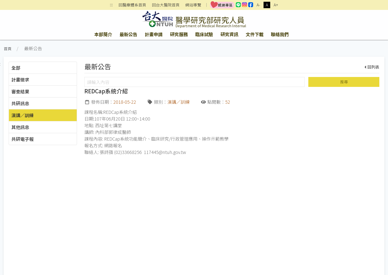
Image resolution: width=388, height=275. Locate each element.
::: (111, 5)
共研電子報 (22, 139)
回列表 (372, 67)
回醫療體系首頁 (132, 5)
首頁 (8, 48)
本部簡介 (103, 34)
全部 (15, 67)
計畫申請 (154, 34)
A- (258, 5)
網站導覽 (193, 5)
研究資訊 (229, 34)
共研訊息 (20, 103)
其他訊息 (20, 127)
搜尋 (344, 82)
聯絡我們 (280, 34)
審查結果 (20, 91)
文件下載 (255, 34)
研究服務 (179, 34)
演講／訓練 (22, 115)
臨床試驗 (204, 34)
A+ (276, 5)
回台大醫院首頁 (166, 5)
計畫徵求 (20, 79)
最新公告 (128, 34)
